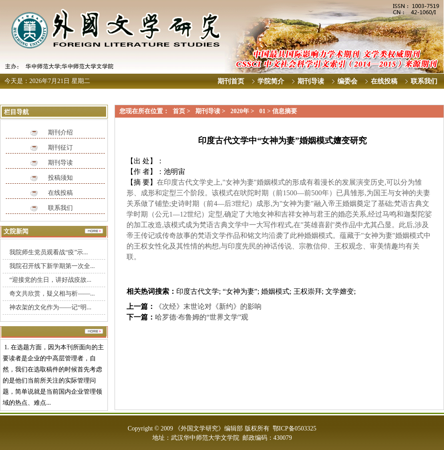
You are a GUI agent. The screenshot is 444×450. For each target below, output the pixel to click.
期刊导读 (60, 162)
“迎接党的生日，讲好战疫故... (50, 279)
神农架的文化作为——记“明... (50, 307)
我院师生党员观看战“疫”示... (48, 252)
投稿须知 (60, 177)
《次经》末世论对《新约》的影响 (208, 306)
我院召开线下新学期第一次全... (52, 266)
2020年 (239, 111)
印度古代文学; (198, 291)
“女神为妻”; (240, 291)
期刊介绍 (60, 132)
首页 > (182, 111)
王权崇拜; (308, 291)
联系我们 (60, 208)
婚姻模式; (276, 291)
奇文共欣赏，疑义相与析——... (52, 293)
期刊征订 (60, 147)
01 (262, 111)
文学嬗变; (340, 291)
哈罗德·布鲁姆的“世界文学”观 (201, 317)
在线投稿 (60, 192)
